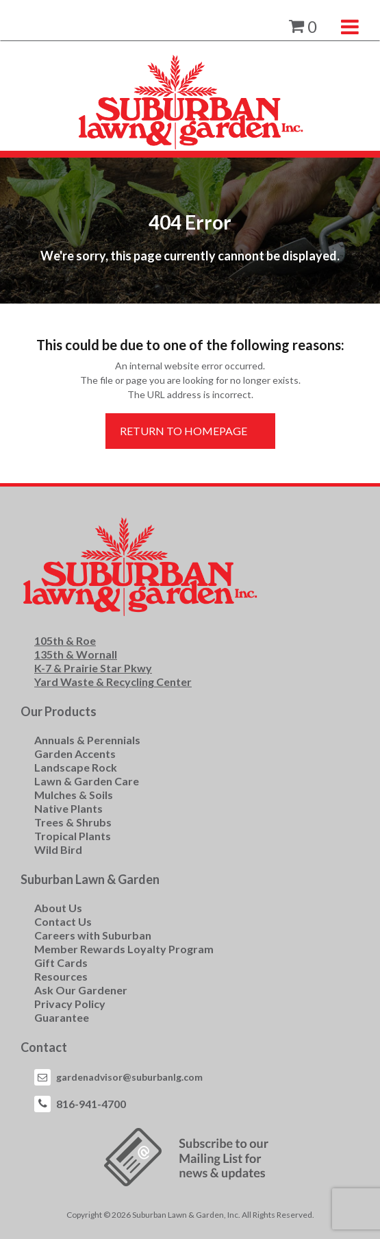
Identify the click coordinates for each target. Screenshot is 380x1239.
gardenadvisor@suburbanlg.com (129, 1077)
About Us (58, 907)
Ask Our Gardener (80, 989)
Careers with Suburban (92, 935)
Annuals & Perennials (87, 739)
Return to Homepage (183, 430)
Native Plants (68, 808)
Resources (61, 976)
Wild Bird (58, 849)
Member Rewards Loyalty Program (124, 948)
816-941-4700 (91, 1103)
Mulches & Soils (73, 794)
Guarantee (61, 1017)
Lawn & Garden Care (86, 780)
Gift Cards (61, 962)
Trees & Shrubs (73, 822)
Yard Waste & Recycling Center (113, 681)
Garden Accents (75, 753)
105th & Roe (65, 640)
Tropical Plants (72, 835)
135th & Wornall (75, 654)
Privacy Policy (69, 1003)
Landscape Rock (75, 767)
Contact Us (63, 921)
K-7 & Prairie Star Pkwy (93, 667)
